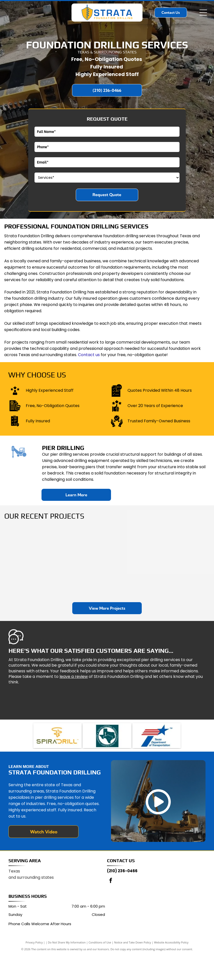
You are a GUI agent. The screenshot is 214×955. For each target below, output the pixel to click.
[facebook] (110, 881)
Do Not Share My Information (67, 942)
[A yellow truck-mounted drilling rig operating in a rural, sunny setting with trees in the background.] (107, 561)
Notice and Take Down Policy (132, 942)
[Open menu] (203, 12)
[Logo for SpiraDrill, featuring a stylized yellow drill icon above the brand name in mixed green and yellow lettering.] (57, 735)
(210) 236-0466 (122, 870)
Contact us (89, 355)
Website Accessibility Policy (171, 942)
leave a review (74, 676)
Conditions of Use (99, 942)
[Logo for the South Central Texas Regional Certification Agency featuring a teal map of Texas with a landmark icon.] (107, 735)
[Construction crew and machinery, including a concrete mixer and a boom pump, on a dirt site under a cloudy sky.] (175, 561)
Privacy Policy (34, 942)
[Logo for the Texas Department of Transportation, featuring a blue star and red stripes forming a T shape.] (156, 735)
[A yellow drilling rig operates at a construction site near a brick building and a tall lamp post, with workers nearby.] (38, 561)
